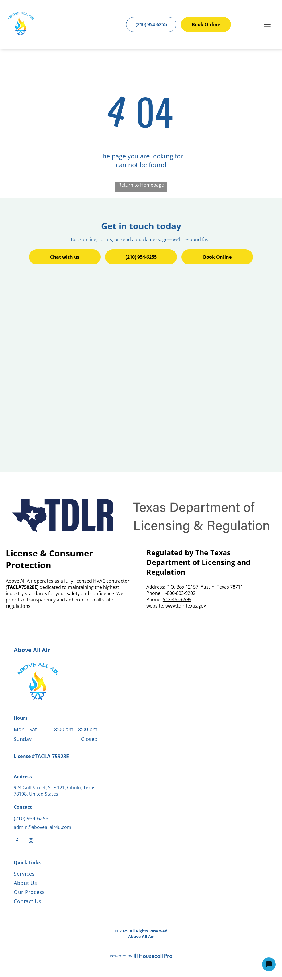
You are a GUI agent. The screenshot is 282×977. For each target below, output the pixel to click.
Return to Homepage (141, 185)
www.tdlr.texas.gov (185, 606)
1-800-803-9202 (179, 593)
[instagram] (31, 841)
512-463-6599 (177, 599)
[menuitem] (60, 874)
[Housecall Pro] (153, 956)
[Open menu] (267, 24)
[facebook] (17, 841)
